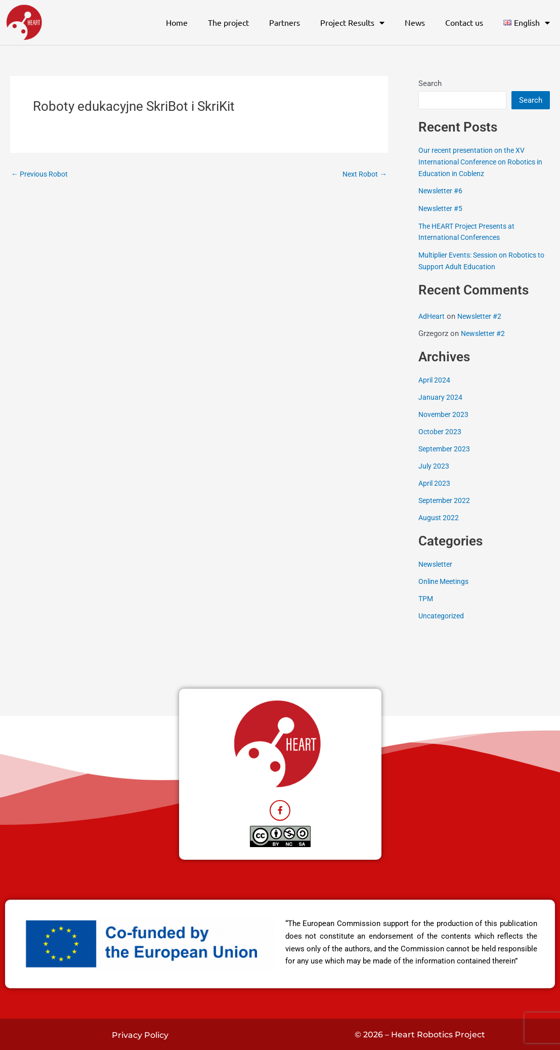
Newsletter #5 (442, 208)
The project (228, 22)
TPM (426, 596)
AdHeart (432, 315)
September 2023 (445, 447)
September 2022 (445, 498)
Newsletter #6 (442, 190)
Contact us (464, 22)
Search (430, 83)
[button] (526, 23)
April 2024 (435, 379)
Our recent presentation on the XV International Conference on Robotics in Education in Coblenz (481, 162)
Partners (284, 22)
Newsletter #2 (482, 315)
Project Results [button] (352, 23)
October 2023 (440, 430)
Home (177, 22)
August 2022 (439, 516)
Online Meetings (445, 579)
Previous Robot (41, 174)
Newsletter (436, 562)
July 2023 (434, 464)
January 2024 (440, 396)
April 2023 (435, 481)
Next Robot (363, 174)
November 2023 (444, 413)
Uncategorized (442, 613)
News (415, 22)
